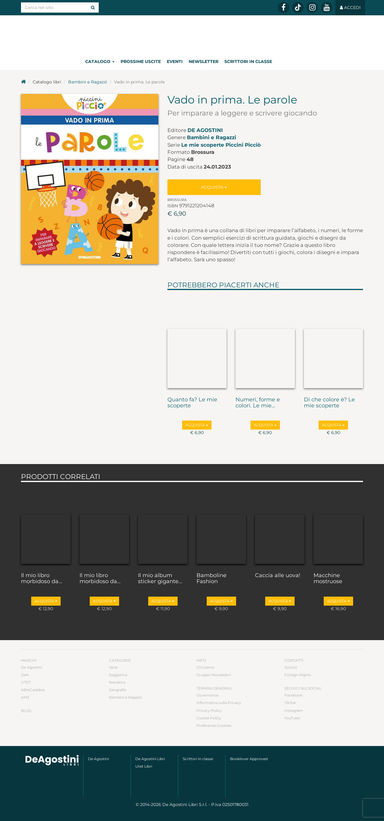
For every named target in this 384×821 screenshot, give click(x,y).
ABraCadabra (33, 690)
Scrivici (290, 667)
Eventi (175, 61)
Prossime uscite (141, 61)
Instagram (293, 710)
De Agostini (205, 130)
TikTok (290, 702)
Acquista (214, 187)
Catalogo (100, 61)
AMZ (25, 697)
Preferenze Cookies (213, 725)
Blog (26, 711)
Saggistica (118, 675)
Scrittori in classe (248, 61)
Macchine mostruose (328, 579)
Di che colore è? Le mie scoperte (329, 403)
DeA (25, 675)
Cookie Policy (208, 718)
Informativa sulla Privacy (218, 702)
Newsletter (203, 61)
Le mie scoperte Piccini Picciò (221, 145)
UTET (26, 682)
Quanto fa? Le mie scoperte (192, 403)
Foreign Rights (297, 675)
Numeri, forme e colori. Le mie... (258, 403)
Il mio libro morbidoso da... (41, 579)
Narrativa (117, 682)
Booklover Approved (249, 759)
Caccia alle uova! (277, 576)
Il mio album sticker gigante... (160, 579)
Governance (207, 695)
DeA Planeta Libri (192, 34)
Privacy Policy (209, 710)
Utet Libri (143, 766)
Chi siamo (205, 667)
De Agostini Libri (150, 759)
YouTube (292, 718)
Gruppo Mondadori (213, 675)
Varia (113, 667)
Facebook (293, 695)
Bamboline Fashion (211, 579)
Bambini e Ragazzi (87, 82)
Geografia (117, 690)
